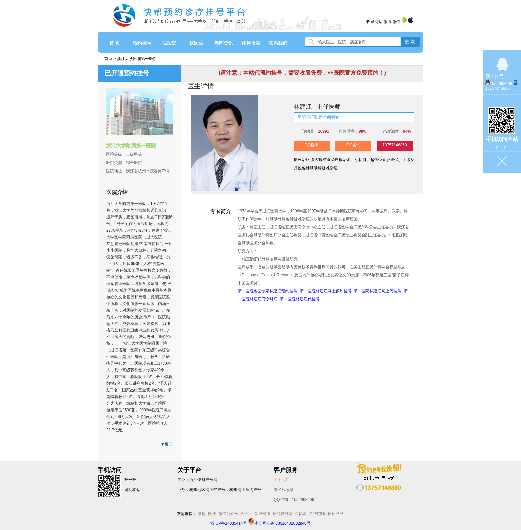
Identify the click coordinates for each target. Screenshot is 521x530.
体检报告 (251, 43)
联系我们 (278, 43)
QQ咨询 (312, 145)
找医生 (196, 43)
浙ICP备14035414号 (228, 523)
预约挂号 (142, 43)
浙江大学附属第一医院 (137, 58)
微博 (387, 21)
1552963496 (501, 83)
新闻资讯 (223, 43)
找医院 (169, 43)
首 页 (114, 43)
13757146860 (394, 145)
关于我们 (282, 479)
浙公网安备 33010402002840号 (279, 523)
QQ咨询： (294, 499)
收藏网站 (374, 21)
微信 (396, 21)
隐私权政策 (284, 489)
